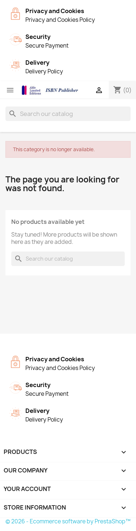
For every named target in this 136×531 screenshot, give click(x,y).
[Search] (68, 113)
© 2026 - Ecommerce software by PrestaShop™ (68, 521)
